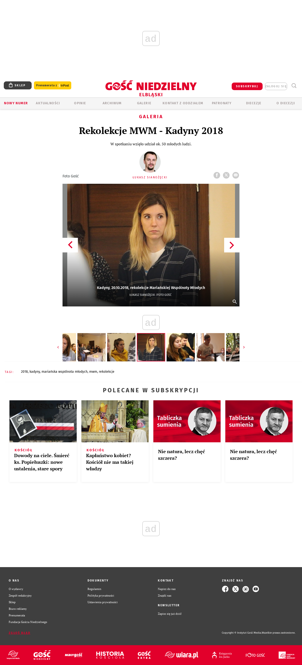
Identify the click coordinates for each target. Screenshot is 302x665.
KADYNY (34, 372)
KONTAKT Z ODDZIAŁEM (183, 103)
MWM (93, 372)
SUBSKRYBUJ (247, 86)
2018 (24, 372)
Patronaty (222, 103)
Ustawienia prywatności (103, 602)
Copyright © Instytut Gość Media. (242, 632)
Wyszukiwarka (293, 85)
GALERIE (144, 103)
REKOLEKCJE (106, 372)
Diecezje (253, 103)
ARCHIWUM (112, 103)
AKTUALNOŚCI (48, 103)
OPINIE (80, 103)
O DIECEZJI (286, 103)
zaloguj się (276, 86)
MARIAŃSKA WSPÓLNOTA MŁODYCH (65, 372)
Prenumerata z (52, 85)
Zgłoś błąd (19, 633)
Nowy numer (16, 103)
